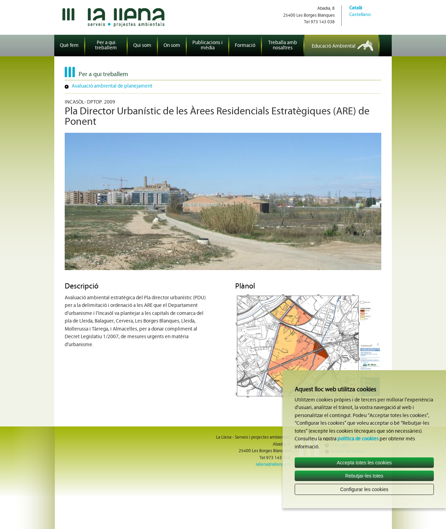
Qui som (142, 45)
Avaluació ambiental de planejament (112, 86)
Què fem (69, 45)
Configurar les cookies (364, 489)
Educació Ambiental (334, 46)
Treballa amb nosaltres (282, 45)
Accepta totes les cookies (364, 462)
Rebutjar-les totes (364, 476)
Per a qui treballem (106, 45)
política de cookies (358, 439)
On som (172, 45)
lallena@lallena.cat (273, 464)
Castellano (360, 15)
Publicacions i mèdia (207, 45)
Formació (245, 45)
